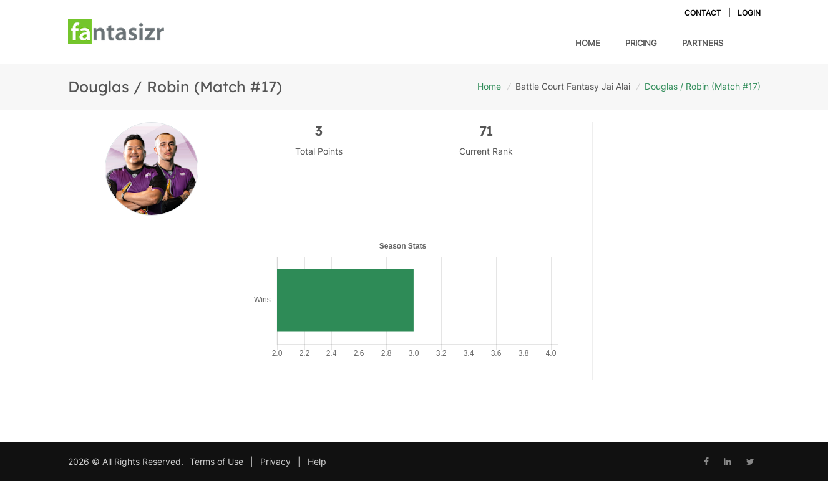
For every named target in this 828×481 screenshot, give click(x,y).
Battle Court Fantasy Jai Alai (572, 86)
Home (587, 43)
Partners (702, 43)
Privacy (275, 461)
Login (749, 12)
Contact (702, 12)
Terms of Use (216, 461)
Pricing (641, 42)
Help (317, 461)
